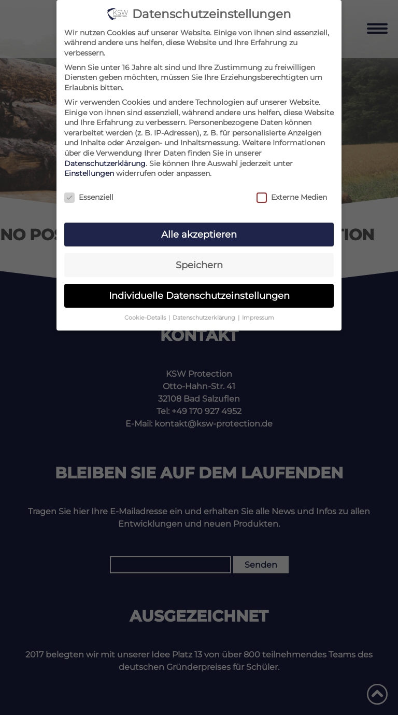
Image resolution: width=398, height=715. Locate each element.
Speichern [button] (199, 264)
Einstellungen (89, 173)
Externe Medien (292, 197)
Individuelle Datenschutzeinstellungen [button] (199, 295)
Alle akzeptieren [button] (199, 234)
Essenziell (88, 197)
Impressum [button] (258, 317)
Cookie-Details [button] (145, 317)
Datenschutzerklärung (105, 163)
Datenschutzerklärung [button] (205, 317)
